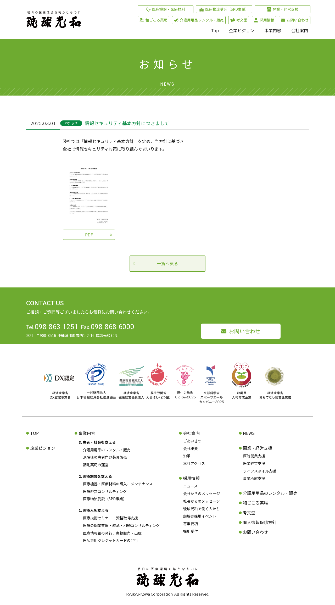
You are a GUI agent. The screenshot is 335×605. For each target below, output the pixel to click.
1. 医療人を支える (93, 510)
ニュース (190, 486)
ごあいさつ (192, 440)
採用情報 (191, 478)
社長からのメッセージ (201, 501)
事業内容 (272, 30)
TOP (34, 433)
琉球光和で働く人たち (201, 508)
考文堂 (249, 512)
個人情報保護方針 (259, 522)
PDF (89, 234)
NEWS (249, 433)
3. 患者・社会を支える (97, 442)
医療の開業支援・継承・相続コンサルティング (121, 525)
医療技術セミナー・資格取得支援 (110, 517)
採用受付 (190, 531)
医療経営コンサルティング (105, 491)
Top (215, 30)
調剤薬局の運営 (96, 464)
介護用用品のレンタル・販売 (107, 449)
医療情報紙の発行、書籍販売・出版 (112, 533)
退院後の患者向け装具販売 (105, 457)
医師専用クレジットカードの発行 (110, 540)
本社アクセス (194, 463)
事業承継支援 (254, 478)
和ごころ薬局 (255, 502)
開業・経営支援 (257, 448)
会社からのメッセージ (201, 493)
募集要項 (190, 523)
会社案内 (299, 30)
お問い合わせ (244, 331)
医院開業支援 (254, 455)
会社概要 (190, 448)
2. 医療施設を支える (95, 476)
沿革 (187, 455)
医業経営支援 (254, 463)
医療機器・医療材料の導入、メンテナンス (118, 483)
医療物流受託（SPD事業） (105, 498)
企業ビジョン (241, 30)
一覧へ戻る (167, 263)
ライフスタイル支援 (259, 471)
